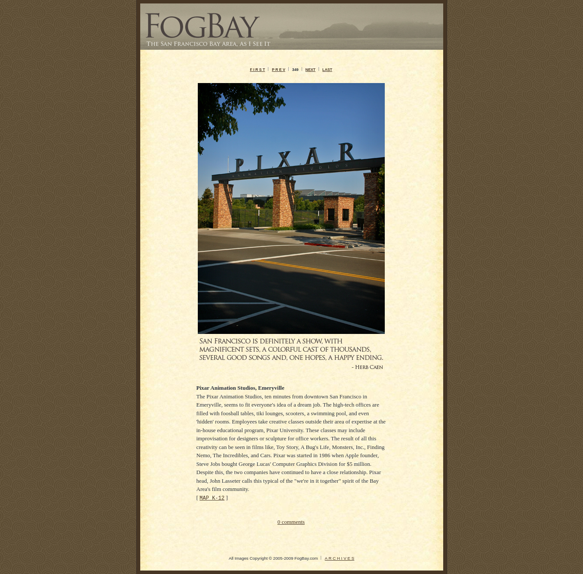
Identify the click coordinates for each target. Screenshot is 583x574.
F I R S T (257, 69)
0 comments (291, 522)
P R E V (278, 69)
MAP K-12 (212, 497)
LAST (327, 69)
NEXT (311, 69)
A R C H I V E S (339, 558)
